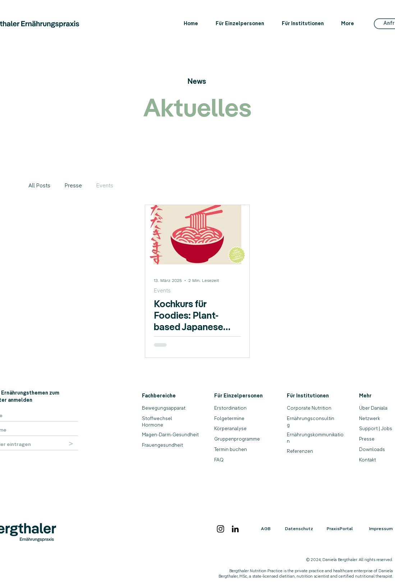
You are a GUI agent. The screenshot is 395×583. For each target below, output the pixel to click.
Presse (73, 185)
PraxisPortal (340, 528)
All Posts (39, 185)
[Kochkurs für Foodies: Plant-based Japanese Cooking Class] (197, 234)
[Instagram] (220, 529)
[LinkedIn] (235, 529)
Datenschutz (299, 528)
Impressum (381, 528)
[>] (71, 443)
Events (104, 185)
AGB (266, 528)
